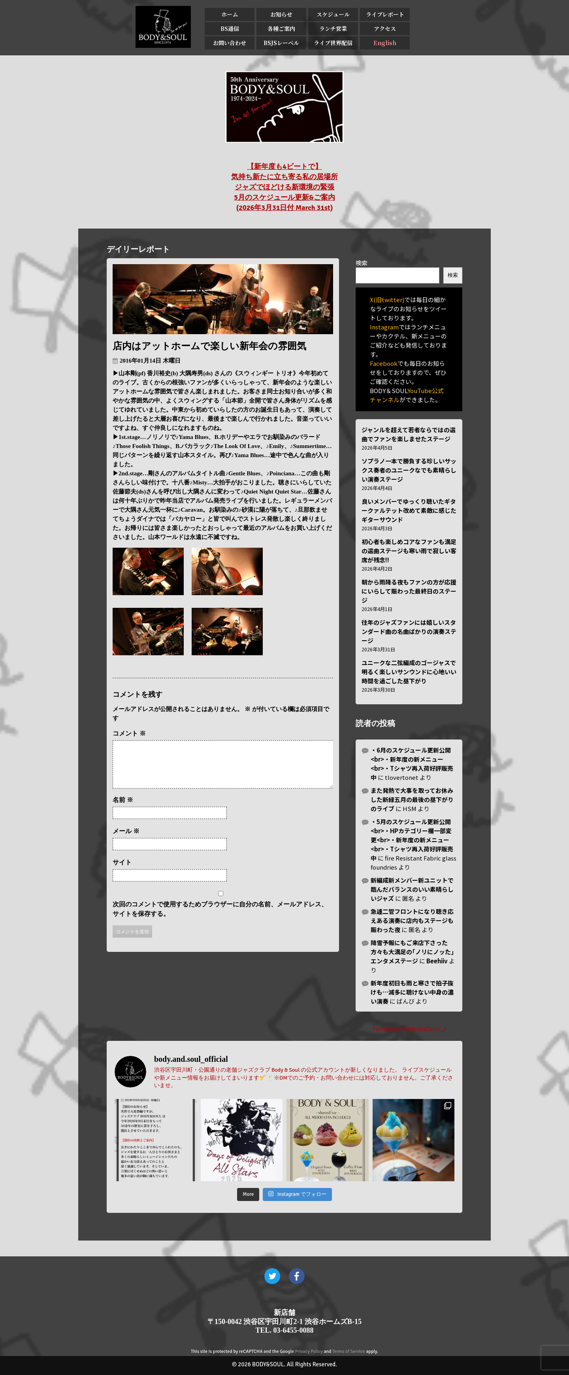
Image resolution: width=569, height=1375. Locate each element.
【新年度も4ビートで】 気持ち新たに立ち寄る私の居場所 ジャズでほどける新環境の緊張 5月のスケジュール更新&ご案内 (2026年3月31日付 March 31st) (284, 187)
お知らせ (281, 14)
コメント (129, 733)
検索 (361, 263)
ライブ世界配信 (333, 43)
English (384, 43)
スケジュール (333, 14)
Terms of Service (348, 1351)
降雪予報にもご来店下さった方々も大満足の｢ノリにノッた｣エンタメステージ (412, 951)
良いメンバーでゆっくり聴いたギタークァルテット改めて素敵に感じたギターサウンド (409, 510)
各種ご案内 (281, 28)
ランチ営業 (333, 28)
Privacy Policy (309, 1351)
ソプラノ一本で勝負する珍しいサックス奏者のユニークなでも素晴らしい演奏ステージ (409, 470)
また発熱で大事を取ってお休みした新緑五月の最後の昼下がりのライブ (412, 799)
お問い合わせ (229, 43)
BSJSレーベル (281, 43)
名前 (123, 809)
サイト (122, 871)
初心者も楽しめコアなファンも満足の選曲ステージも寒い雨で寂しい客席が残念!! (409, 550)
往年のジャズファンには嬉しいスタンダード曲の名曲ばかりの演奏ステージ (409, 631)
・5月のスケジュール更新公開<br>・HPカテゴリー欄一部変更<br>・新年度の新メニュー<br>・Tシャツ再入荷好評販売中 (412, 839)
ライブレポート (385, 14)
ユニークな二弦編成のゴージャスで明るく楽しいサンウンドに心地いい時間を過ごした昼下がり (409, 671)
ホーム (229, 14)
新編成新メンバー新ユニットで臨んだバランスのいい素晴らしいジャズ (412, 889)
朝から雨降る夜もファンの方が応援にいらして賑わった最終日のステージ (409, 591)
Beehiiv (437, 961)
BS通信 (229, 28)
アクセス (385, 28)
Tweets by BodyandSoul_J (409, 1028)
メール (126, 840)
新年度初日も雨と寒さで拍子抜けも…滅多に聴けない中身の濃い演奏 (412, 992)
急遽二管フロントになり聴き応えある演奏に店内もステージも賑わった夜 (412, 920)
